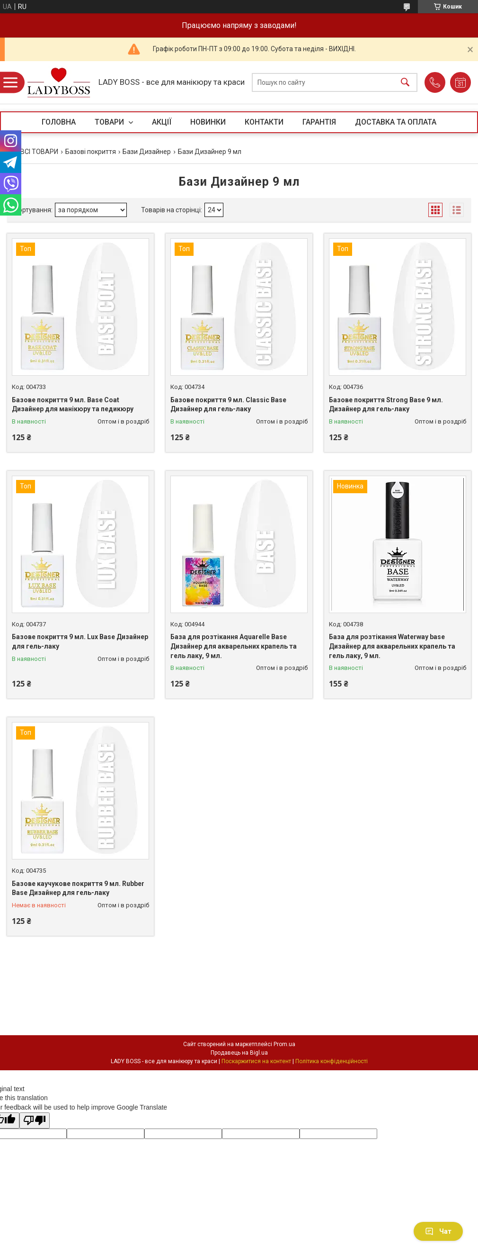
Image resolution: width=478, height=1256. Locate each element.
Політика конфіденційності (331, 1061)
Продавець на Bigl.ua (239, 1052)
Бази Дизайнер (147, 151)
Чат (438, 1231)
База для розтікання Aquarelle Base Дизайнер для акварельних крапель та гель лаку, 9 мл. (233, 646)
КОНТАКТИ (264, 122)
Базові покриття (90, 151)
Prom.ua (284, 1044)
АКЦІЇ (161, 122)
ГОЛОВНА (59, 122)
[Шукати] (405, 82)
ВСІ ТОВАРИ (39, 151)
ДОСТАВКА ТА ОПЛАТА (395, 122)
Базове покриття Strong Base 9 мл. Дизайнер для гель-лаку (386, 404)
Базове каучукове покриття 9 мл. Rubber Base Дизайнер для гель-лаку (78, 888)
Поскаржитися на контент (256, 1061)
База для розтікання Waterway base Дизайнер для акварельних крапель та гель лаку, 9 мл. (392, 646)
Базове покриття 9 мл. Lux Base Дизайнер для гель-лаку (80, 641)
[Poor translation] (34, 1120)
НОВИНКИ (208, 122)
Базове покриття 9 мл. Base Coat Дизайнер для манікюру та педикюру (72, 404)
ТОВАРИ (110, 122)
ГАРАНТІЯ (319, 122)
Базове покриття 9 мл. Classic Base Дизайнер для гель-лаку (228, 404)
